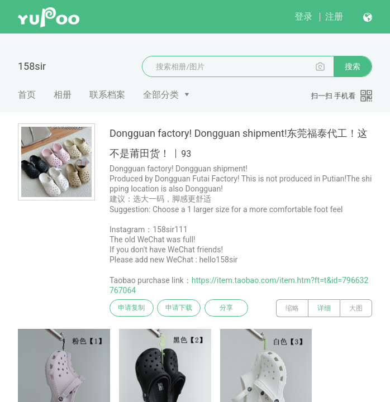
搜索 (352, 66)
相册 (63, 94)
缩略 (292, 308)
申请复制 (133, 308)
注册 (334, 16)
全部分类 (161, 94)
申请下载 (183, 308)
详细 (324, 308)
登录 (303, 16)
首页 (27, 94)
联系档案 (107, 94)
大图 (356, 308)
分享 (233, 308)
